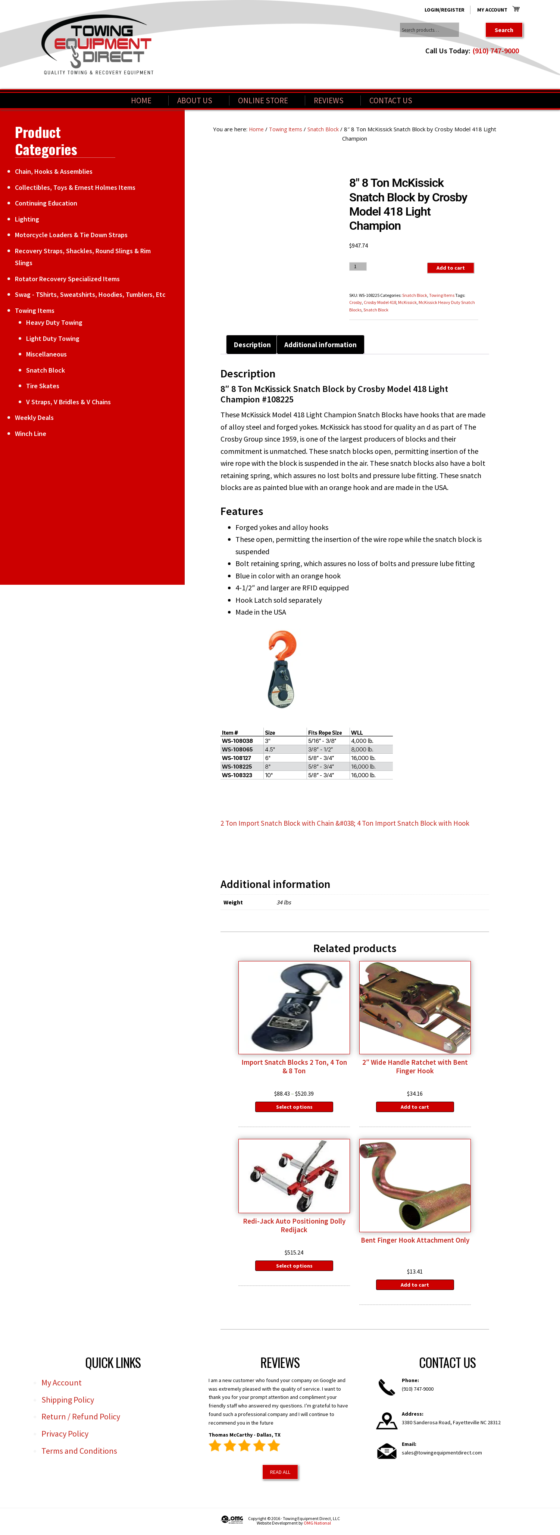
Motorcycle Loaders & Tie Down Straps (71, 234)
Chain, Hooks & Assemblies (54, 171)
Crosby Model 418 (380, 302)
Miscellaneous (46, 354)
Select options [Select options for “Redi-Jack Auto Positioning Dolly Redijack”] (294, 1268)
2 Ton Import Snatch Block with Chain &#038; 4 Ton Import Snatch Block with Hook (351, 824)
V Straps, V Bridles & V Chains (68, 402)
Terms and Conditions (79, 1453)
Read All (280, 1475)
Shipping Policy (67, 1402)
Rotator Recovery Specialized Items (67, 278)
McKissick (407, 302)
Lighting (27, 219)
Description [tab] (253, 345)
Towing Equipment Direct (97, 44)
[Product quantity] (358, 266)
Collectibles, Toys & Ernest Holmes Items (75, 187)
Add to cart (450, 267)
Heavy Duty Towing (54, 322)
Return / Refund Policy (80, 1420)
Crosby (355, 302)
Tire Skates (42, 386)
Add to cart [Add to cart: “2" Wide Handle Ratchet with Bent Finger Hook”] (415, 1108)
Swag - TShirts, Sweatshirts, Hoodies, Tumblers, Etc (90, 294)
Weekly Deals (34, 417)
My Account (492, 9)
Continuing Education (46, 203)
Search (504, 30)
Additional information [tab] (324, 345)
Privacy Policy (64, 1436)
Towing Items (286, 129)
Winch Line (30, 433)
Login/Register (444, 9)
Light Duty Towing (52, 338)
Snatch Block (325, 129)
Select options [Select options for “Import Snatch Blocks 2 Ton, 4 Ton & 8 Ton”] (294, 1108)
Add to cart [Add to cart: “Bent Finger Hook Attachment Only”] (415, 1287)
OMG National (317, 1526)
